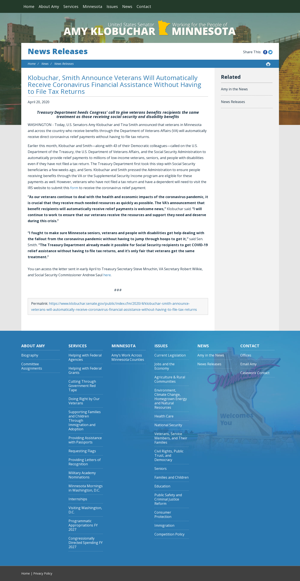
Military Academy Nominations (82, 475)
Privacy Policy (42, 573)
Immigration (164, 525)
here (107, 275)
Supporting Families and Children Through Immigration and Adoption (85, 420)
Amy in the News (234, 89)
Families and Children (171, 477)
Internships (78, 499)
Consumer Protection (162, 514)
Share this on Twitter (270, 52)
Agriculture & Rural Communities (169, 379)
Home (28, 6)
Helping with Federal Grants (85, 370)
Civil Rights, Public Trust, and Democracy (168, 455)
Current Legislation (170, 355)
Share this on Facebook (265, 52)
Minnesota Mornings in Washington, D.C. (86, 488)
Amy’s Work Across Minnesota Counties (127, 357)
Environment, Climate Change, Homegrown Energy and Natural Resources (170, 399)
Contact (144, 6)
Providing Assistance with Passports (85, 440)
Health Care (164, 416)
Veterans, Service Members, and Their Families (170, 438)
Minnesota (92, 6)
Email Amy (248, 364)
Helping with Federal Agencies (85, 357)
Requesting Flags (82, 451)
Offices (245, 355)
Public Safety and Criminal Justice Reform (168, 499)
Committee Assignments (31, 366)
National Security (168, 425)
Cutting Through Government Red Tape (82, 385)
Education (162, 486)
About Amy (49, 6)
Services (70, 6)
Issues (112, 6)
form (74, 187)
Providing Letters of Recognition (85, 462)
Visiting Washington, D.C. (85, 510)
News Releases (58, 51)
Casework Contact (255, 373)
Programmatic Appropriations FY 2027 (83, 525)
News (127, 6)
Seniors (160, 468)
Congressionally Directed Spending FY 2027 (86, 542)
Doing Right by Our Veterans (84, 401)
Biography (29, 355)
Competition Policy (169, 534)
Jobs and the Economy (164, 366)
